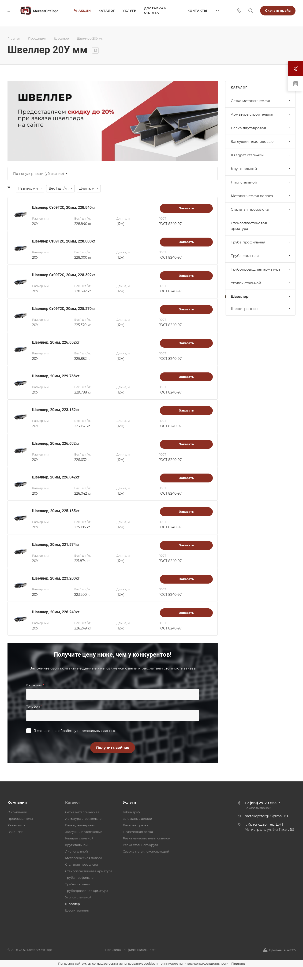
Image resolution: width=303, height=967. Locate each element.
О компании (17, 812)
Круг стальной (261, 168)
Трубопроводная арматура (261, 269)
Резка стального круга (140, 845)
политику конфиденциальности (204, 963)
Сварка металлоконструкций (146, 851)
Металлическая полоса (261, 196)
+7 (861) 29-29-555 (261, 803)
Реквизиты (16, 825)
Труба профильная (261, 242)
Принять (238, 963)
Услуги (129, 802)
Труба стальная (261, 256)
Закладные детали (137, 818)
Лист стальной (261, 182)
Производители (20, 818)
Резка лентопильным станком (146, 838)
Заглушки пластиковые (261, 141)
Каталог (72, 802)
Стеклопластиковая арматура (261, 226)
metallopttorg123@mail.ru (266, 816)
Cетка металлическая (261, 101)
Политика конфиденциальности (131, 950)
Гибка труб (131, 812)
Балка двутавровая (261, 128)
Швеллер (261, 296)
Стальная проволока (261, 209)
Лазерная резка (136, 825)
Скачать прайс (278, 10)
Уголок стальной (261, 283)
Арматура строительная (261, 114)
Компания (17, 802)
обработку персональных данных (87, 731)
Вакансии (15, 832)
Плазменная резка (138, 832)
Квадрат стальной (261, 155)
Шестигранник (261, 308)
